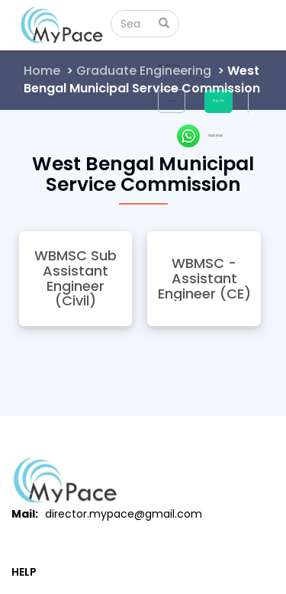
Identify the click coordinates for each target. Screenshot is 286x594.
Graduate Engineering (143, 70)
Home (42, 70)
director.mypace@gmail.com (123, 513)
